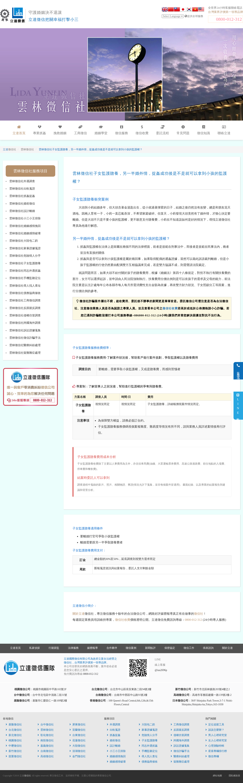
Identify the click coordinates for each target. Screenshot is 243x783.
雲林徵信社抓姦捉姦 (22, 196)
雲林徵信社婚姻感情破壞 (25, 233)
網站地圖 (217, 775)
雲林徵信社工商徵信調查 (25, 300)
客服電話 (238, 371)
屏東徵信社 (77, 724)
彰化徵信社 (46, 735)
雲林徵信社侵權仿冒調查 (25, 315)
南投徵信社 (46, 740)
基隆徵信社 (14, 724)
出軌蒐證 (113, 729)
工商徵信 (80, 130)
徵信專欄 (212, 756)
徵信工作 (189, 648)
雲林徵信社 (46, 729)
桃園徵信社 (14, 740)
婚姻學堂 (101, 130)
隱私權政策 (234, 775)
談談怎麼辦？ (214, 729)
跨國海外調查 (180, 740)
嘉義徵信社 (46, 745)
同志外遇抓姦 (148, 745)
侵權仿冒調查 (180, 735)
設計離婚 (113, 745)
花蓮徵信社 (77, 740)
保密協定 (169, 648)
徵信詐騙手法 (180, 751)
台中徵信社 (46, 724)
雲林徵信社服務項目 (30, 171)
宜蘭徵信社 (77, 729)
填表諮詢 (208, 648)
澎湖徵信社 (77, 751)
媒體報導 (92, 648)
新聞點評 (150, 648)
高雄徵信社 (46, 756)
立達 (9, 149)
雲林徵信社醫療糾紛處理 (25, 345)
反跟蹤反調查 (180, 729)
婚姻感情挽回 (116, 756)
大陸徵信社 (77, 745)
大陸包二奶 (147, 724)
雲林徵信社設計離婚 (22, 210)
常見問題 (183, 130)
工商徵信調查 (180, 724)
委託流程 (162, 130)
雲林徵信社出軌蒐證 (22, 188)
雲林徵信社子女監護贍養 (25, 263)
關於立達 (79, 613)
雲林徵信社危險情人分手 (25, 255)
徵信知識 (203, 130)
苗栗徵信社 (14, 756)
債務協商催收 (148, 761)
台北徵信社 (14, 729)
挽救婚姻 (60, 130)
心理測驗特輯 (214, 745)
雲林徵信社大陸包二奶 (23, 240)
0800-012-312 (229, 19)
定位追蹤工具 (214, 724)
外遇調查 (113, 724)
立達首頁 (15, 648)
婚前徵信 (113, 740)
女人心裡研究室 (216, 740)
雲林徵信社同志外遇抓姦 (25, 270)
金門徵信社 (77, 756)
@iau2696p (161, 670)
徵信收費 (142, 130)
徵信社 (198, 613)
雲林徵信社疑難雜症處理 (25, 352)
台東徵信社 (77, 735)
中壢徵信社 (14, 745)
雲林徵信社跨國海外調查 (25, 322)
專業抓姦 (39, 130)
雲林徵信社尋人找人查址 (25, 285)
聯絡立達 (224, 130)
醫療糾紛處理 (180, 756)
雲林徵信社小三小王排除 (25, 218)
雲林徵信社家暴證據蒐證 (25, 248)
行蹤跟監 (54, 648)
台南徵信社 (46, 751)
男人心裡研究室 (216, 735)
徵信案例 (131, 648)
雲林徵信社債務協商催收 (25, 293)
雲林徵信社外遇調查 (22, 181)
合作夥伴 (112, 648)
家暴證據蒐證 (148, 729)
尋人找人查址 (148, 756)
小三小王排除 (116, 751)
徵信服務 (121, 130)
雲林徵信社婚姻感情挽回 (25, 225)
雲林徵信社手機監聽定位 (25, 278)
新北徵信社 (14, 735)
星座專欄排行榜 (216, 751)
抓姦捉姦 (113, 735)
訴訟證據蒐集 (180, 745)
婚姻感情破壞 (116, 761)
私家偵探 (34, 648)
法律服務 (73, 648)
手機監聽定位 (148, 751)
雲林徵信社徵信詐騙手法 (25, 337)
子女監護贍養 (148, 740)
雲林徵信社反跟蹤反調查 (25, 308)
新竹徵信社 (14, 751)
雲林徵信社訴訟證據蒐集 (25, 330)
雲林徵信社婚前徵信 (22, 203)
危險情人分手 (148, 735)
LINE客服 (238, 405)
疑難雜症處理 (180, 761)
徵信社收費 (170, 308)
